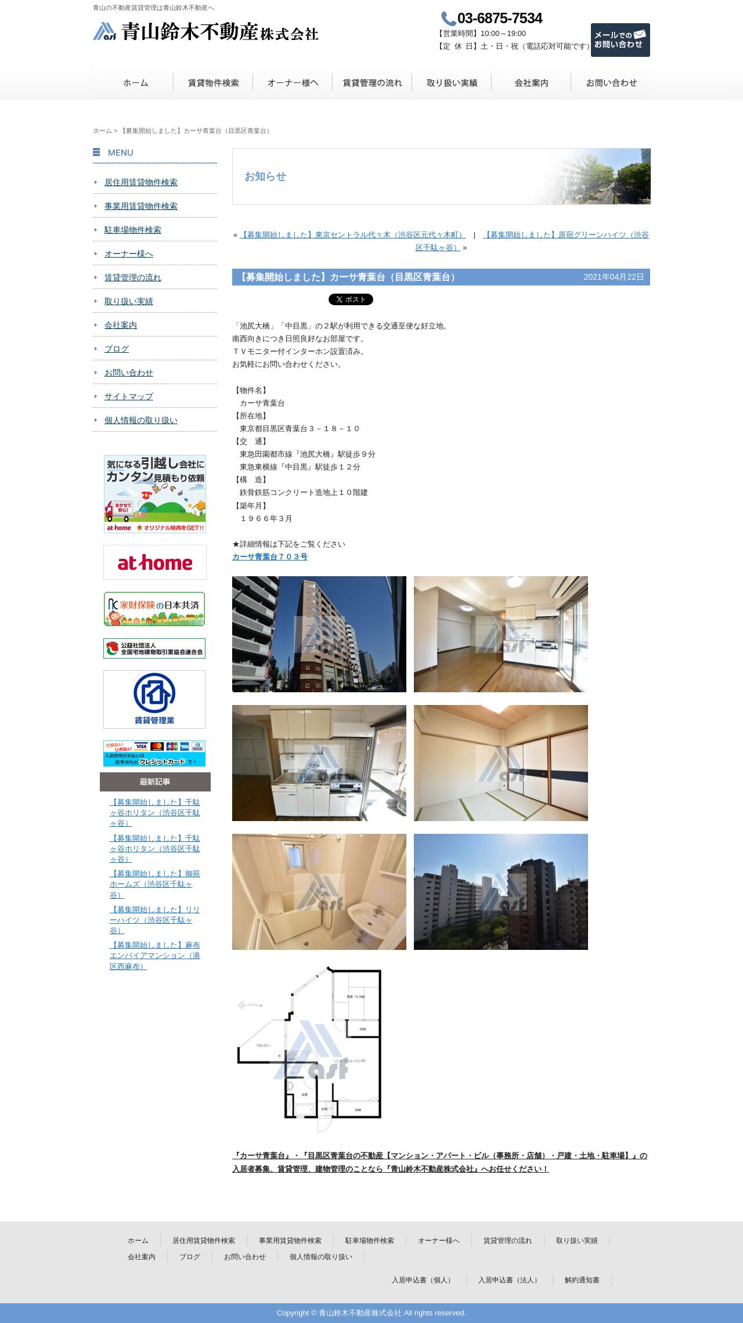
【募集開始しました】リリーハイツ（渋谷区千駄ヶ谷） (155, 920)
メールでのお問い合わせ (620, 40)
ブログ (116, 348)
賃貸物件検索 (213, 82)
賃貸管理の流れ (372, 82)
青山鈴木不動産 (206, 31)
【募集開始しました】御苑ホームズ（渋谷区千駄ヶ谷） (155, 884)
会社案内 (531, 82)
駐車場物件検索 (132, 229)
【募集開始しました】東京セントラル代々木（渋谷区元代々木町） (353, 234)
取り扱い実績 (451, 82)
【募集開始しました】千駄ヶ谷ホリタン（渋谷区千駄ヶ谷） (155, 812)
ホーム (133, 82)
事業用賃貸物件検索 (141, 206)
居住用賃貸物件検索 (141, 182)
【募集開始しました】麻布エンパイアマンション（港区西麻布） (155, 955)
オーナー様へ (292, 82)
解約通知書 (582, 1280)
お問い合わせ (610, 82)
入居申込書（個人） (423, 1280)
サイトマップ (128, 396)
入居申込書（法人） (509, 1280)
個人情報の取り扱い (141, 420)
